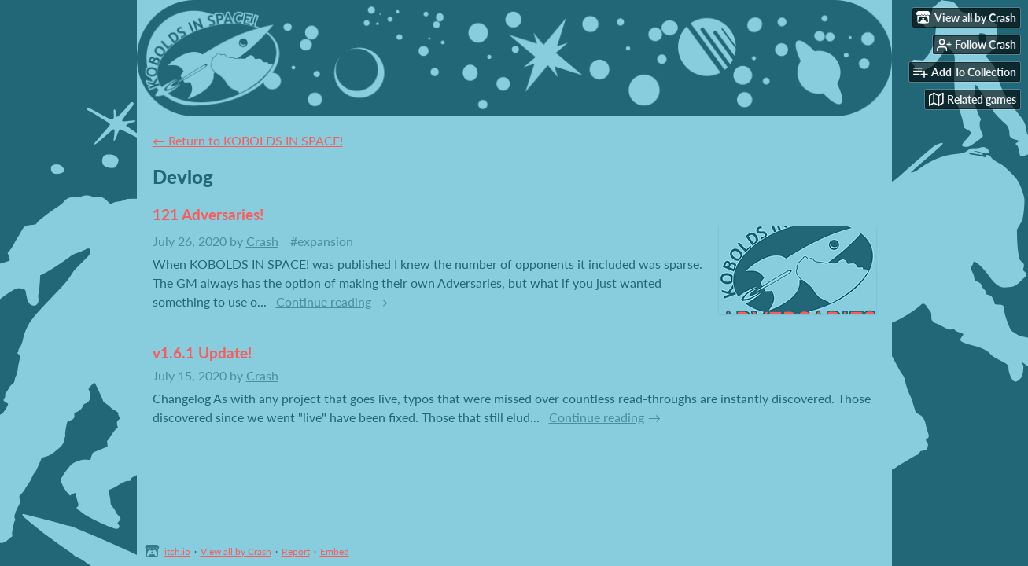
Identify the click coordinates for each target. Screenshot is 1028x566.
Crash (262, 240)
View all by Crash (236, 551)
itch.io (177, 551)
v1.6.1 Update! (202, 353)
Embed (334, 551)
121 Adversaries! (208, 214)
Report (296, 551)
